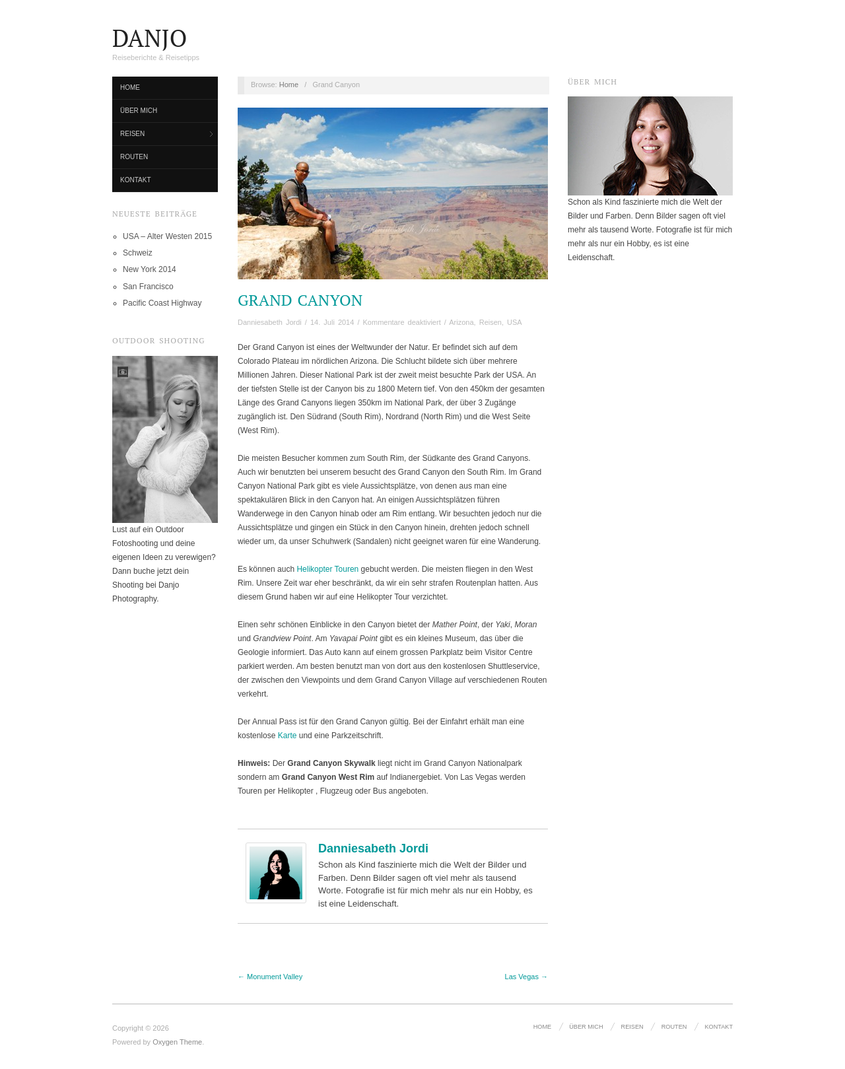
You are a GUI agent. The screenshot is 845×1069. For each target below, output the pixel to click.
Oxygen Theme (177, 1042)
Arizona (461, 322)
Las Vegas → (526, 977)
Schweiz (137, 253)
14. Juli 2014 (332, 322)
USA (514, 322)
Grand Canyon (300, 299)
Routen (134, 156)
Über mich (138, 110)
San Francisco (148, 286)
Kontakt (135, 180)
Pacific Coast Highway (162, 303)
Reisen (132, 133)
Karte (287, 735)
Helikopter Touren (327, 569)
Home (130, 87)
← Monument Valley (270, 977)
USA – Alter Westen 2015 (167, 236)
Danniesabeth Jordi (270, 322)
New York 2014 (149, 269)
